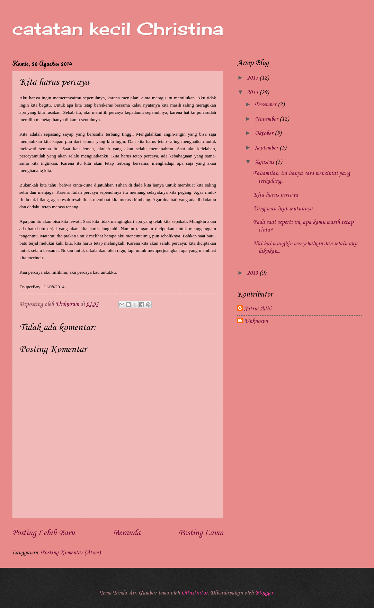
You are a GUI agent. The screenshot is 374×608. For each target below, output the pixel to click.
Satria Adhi (257, 308)
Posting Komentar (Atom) (70, 552)
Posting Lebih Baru (43, 533)
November (267, 119)
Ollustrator (194, 593)
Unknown (256, 321)
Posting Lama (201, 533)
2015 (253, 78)
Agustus (265, 162)
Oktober (265, 133)
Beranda (127, 533)
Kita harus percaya (275, 195)
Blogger (264, 593)
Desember (266, 104)
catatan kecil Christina (117, 28)
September (267, 148)
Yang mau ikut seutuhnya (283, 208)
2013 (253, 273)
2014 (253, 92)
